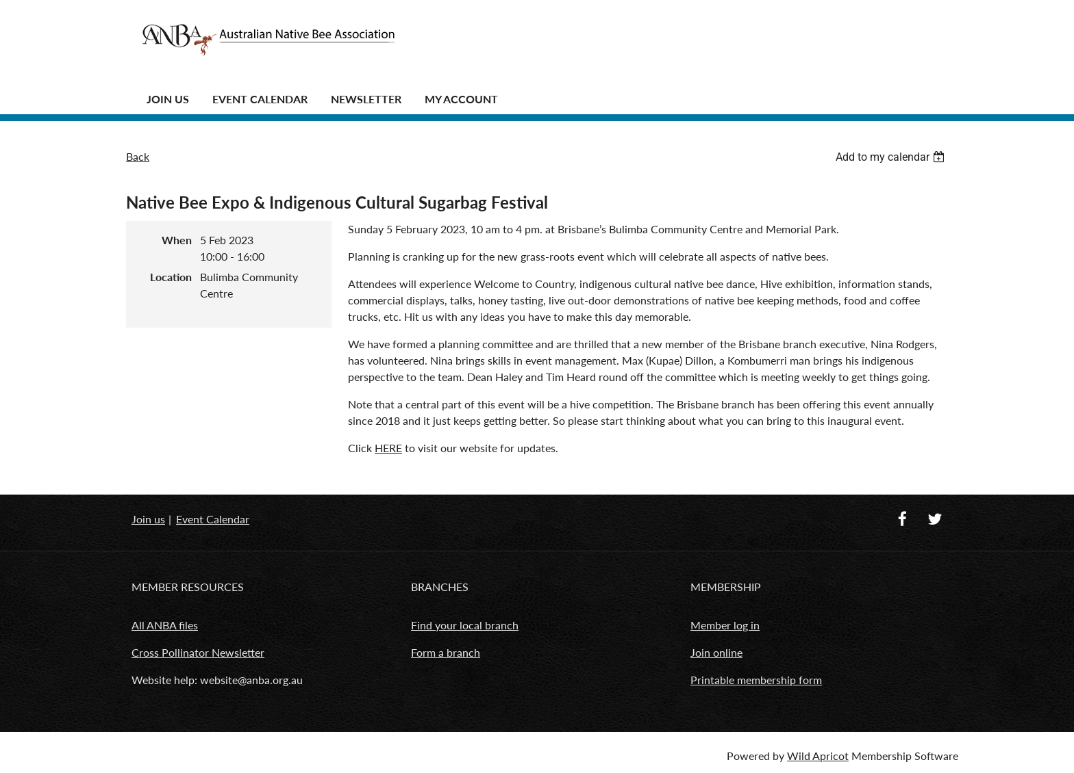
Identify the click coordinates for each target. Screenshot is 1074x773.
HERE (388, 447)
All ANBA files (165, 624)
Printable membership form (756, 679)
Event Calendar (260, 98)
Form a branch (445, 652)
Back (137, 156)
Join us (148, 518)
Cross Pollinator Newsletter (198, 652)
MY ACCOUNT (461, 98)
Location (171, 276)
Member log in (725, 624)
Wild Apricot (818, 755)
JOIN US (168, 98)
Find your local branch (465, 624)
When (177, 239)
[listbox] (892, 157)
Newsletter (366, 98)
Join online (716, 652)
